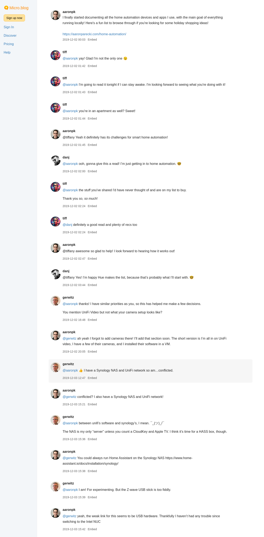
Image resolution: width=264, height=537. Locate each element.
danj (65, 157)
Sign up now (14, 18)
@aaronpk (70, 58)
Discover (10, 35)
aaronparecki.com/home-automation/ (94, 34)
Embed (92, 39)
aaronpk (68, 12)
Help (7, 52)
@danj (67, 224)
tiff (64, 52)
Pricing (9, 44)
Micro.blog (18, 8)
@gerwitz (69, 338)
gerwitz (68, 297)
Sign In (9, 27)
